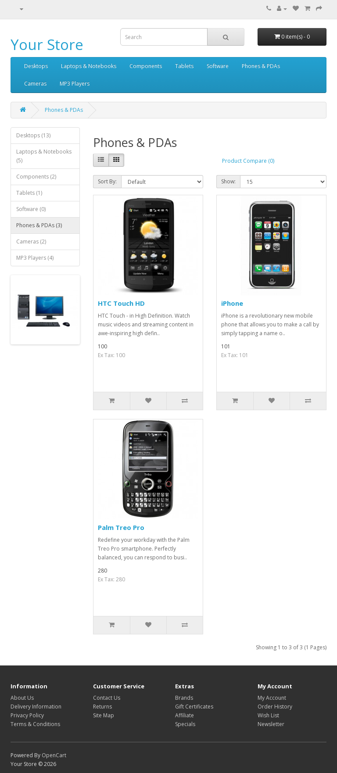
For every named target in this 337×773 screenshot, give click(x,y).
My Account (272, 697)
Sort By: (107, 181)
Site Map (103, 715)
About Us (22, 697)
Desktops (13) (33, 135)
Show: (228, 181)
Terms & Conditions (35, 724)
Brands (184, 697)
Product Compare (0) (248, 161)
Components (145, 66)
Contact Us (106, 697)
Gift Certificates (194, 706)
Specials (185, 724)
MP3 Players (75, 83)
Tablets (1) (29, 193)
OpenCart (54, 755)
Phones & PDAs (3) (39, 225)
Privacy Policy (27, 715)
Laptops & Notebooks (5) (44, 156)
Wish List (268, 715)
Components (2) (36, 176)
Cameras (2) (31, 241)
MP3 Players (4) (35, 257)
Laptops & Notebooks (88, 66)
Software (218, 66)
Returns (102, 706)
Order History (275, 706)
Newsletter (271, 724)
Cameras (35, 83)
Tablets (184, 66)
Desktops (36, 66)
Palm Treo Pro (121, 527)
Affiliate (184, 715)
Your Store (47, 44)
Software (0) (31, 209)
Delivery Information (36, 706)
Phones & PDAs (261, 66)
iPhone (232, 303)
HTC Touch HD (121, 303)
